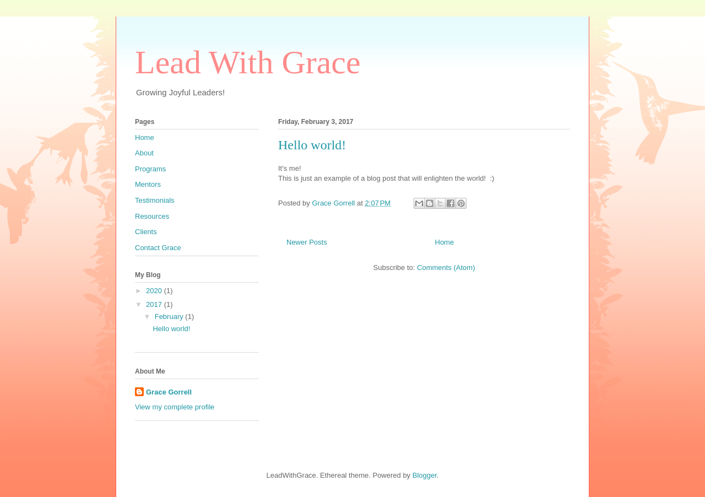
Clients (146, 232)
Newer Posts (306, 242)
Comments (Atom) (446, 267)
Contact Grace (158, 248)
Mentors (148, 184)
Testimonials (155, 200)
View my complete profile (174, 407)
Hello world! (312, 145)
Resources (152, 216)
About (144, 153)
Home (444, 242)
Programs (150, 169)
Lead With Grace (248, 62)
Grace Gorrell (169, 392)
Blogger (425, 475)
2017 (155, 304)
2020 (155, 291)
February (170, 316)
